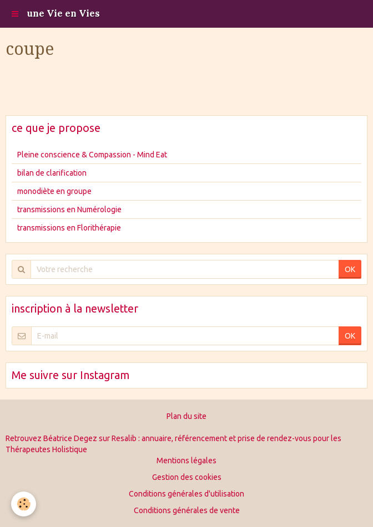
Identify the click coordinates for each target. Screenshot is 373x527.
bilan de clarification (52, 172)
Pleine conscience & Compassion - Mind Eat (92, 154)
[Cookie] (23, 504)
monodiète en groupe (54, 191)
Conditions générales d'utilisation (186, 493)
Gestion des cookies (186, 477)
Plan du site (186, 416)
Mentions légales (186, 460)
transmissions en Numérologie (69, 209)
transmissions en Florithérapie (69, 227)
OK (350, 269)
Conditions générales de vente (187, 510)
